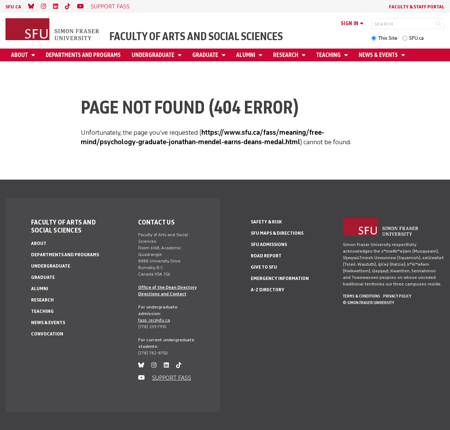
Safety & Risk (266, 222)
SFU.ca (416, 38)
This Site (387, 38)
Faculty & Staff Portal (417, 7)
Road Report (266, 256)
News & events (379, 54)
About (20, 54)
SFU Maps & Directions (277, 233)
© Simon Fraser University (368, 302)
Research (286, 54)
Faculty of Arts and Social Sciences (196, 36)
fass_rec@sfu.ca (154, 320)
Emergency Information (280, 278)
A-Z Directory (267, 290)
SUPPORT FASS (110, 6)
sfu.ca (13, 7)
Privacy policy (397, 296)
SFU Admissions (269, 244)
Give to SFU (264, 267)
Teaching (329, 54)
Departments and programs (83, 54)
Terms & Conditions (361, 296)
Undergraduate (153, 54)
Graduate (205, 54)
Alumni (246, 54)
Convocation (47, 334)
